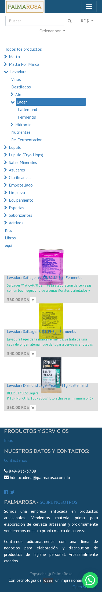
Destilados (21, 87)
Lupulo (15, 147)
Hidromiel (24, 124)
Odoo (48, 581)
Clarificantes (20, 177)
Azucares (17, 170)
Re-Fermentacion (26, 139)
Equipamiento (21, 200)
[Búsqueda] (69, 21)
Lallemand (27, 109)
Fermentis (27, 117)
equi (8, 245)
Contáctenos (15, 460)
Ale (18, 94)
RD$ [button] (85, 20)
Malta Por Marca (24, 64)
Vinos (16, 79)
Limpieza (17, 192)
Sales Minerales (23, 162)
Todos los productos (23, 49)
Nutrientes (21, 132)
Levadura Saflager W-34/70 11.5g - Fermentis (44, 278)
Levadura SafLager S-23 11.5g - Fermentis (41, 331)
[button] (52, 31)
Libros (10, 237)
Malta (14, 56)
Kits (8, 230)
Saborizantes (20, 215)
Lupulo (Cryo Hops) (26, 154)
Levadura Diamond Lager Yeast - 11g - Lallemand (47, 385)
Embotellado (21, 185)
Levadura (18, 71)
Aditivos (16, 222)
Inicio (8, 440)
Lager (22, 102)
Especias (16, 207)
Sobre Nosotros (58, 502)
